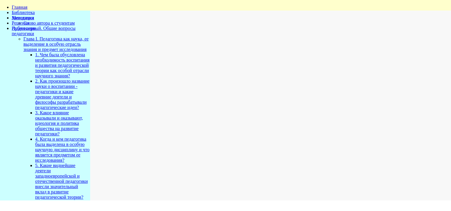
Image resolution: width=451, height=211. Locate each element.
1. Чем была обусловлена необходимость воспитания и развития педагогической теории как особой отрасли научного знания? (62, 65)
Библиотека (23, 12)
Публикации (24, 28)
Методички (23, 17)
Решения (20, 23)
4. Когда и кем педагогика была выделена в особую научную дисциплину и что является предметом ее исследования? (62, 150)
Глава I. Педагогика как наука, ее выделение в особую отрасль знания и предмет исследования (56, 44)
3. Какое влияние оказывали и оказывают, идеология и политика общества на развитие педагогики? (59, 123)
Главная (20, 7)
